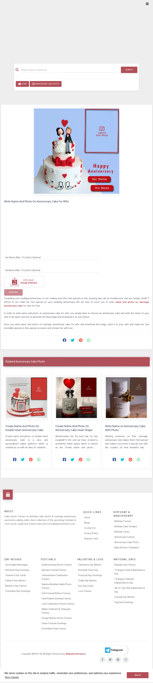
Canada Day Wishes (124, 597)
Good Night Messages (16, 564)
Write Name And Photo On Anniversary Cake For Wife (36, 201)
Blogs (87, 522)
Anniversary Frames (124, 537)
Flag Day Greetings (123, 602)
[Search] (69, 70)
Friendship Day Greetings (17, 591)
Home (22, 84)
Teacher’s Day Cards (15, 575)
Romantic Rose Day (88, 570)
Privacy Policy (91, 533)
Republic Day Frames (125, 564)
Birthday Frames (122, 521)
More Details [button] (12, 677)
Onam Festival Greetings (54, 623)
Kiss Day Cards (85, 585)
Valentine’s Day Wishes (89, 564)
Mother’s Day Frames (16, 585)
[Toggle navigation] (147, 4)
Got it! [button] (138, 675)
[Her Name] (52, 257)
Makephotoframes (76, 653)
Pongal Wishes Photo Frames (57, 618)
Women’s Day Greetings (17, 570)
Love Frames (84, 591)
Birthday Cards (121, 531)
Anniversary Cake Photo (45, 84)
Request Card (91, 538)
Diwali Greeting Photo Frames (57, 564)
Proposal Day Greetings (90, 575)
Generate (13, 292)
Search (129, 70)
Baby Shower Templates (126, 547)
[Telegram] (113, 650)
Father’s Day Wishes (15, 580)
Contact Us (90, 528)
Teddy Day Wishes (87, 580)
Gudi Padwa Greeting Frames (56, 598)
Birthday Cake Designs (125, 526)
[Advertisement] (76, 29)
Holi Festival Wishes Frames (56, 593)
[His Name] (52, 270)
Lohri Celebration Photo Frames (58, 603)
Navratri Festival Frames (54, 570)
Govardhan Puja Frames (54, 628)
